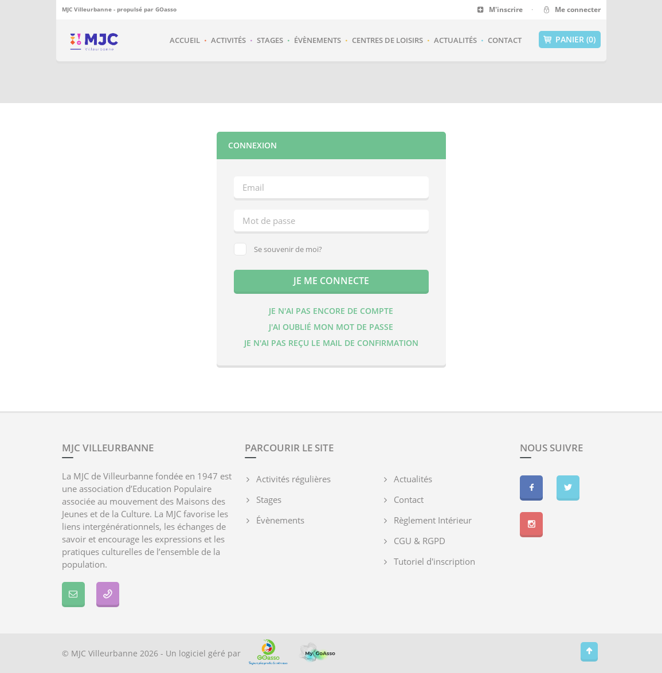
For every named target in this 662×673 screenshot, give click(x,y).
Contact (505, 40)
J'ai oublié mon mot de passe (331, 326)
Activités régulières (293, 479)
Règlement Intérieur (433, 520)
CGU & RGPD (419, 540)
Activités (228, 40)
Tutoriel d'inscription (434, 561)
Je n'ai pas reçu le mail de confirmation (331, 342)
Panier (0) (570, 39)
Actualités (455, 40)
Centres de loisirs (387, 40)
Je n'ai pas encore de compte (331, 310)
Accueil (185, 40)
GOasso (166, 9)
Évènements (317, 40)
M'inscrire (500, 9)
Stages (270, 40)
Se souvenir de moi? (278, 249)
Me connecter (571, 9)
